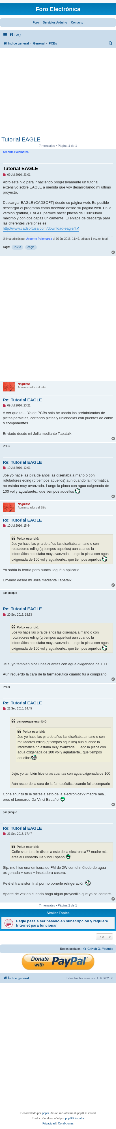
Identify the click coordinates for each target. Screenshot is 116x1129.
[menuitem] (15, 34)
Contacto (77, 22)
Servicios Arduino (55, 22)
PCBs (17, 247)
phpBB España (74, 1118)
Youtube (105, 948)
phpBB (46, 1113)
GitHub (90, 948)
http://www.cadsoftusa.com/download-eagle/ (39, 228)
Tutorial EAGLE (20, 139)
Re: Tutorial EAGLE (22, 399)
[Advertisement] (58, 94)
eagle (30, 247)
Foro (36, 22)
